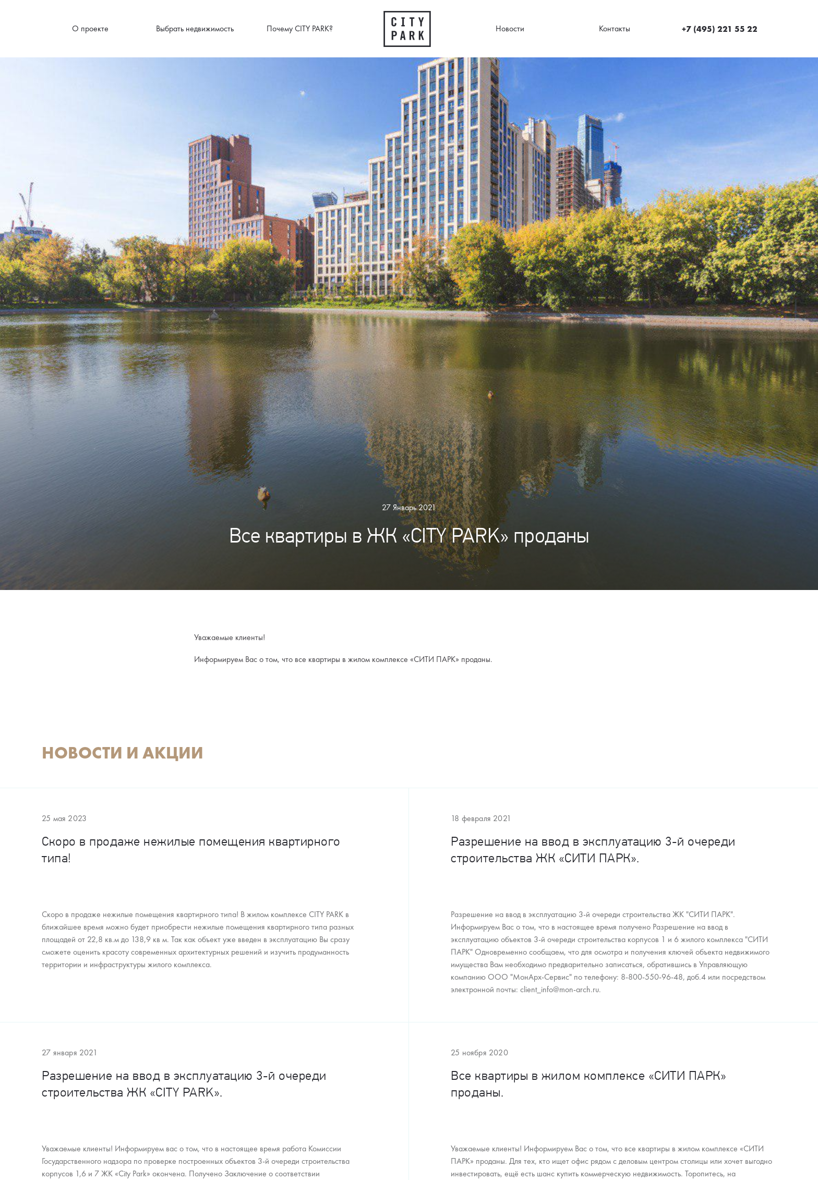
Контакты (614, 28)
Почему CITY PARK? (300, 28)
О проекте (90, 28)
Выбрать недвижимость (195, 28)
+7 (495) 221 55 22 (719, 28)
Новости (510, 28)
